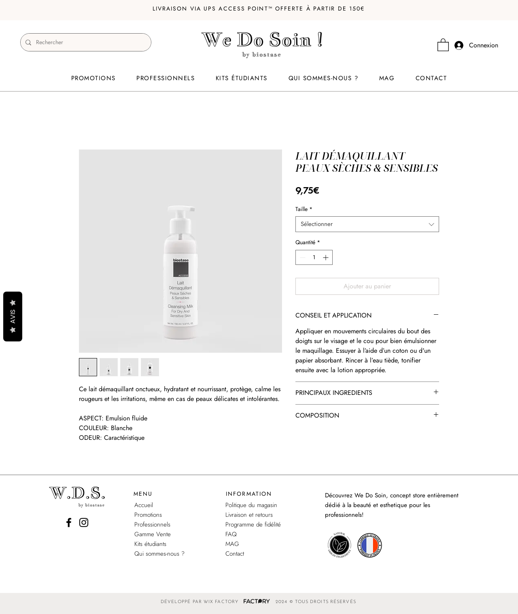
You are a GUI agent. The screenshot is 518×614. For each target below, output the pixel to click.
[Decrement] (302, 257)
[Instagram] (84, 522)
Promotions (148, 514)
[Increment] (326, 257)
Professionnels (152, 524)
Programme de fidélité (253, 524)
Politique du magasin (251, 505)
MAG (232, 543)
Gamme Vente (152, 534)
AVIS (12, 316)
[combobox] (367, 224)
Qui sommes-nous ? (159, 553)
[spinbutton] (314, 257)
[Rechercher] (85, 42)
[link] (443, 44)
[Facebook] (69, 522)
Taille (303, 209)
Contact (234, 553)
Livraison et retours (249, 514)
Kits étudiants (150, 543)
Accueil (143, 505)
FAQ (231, 534)
